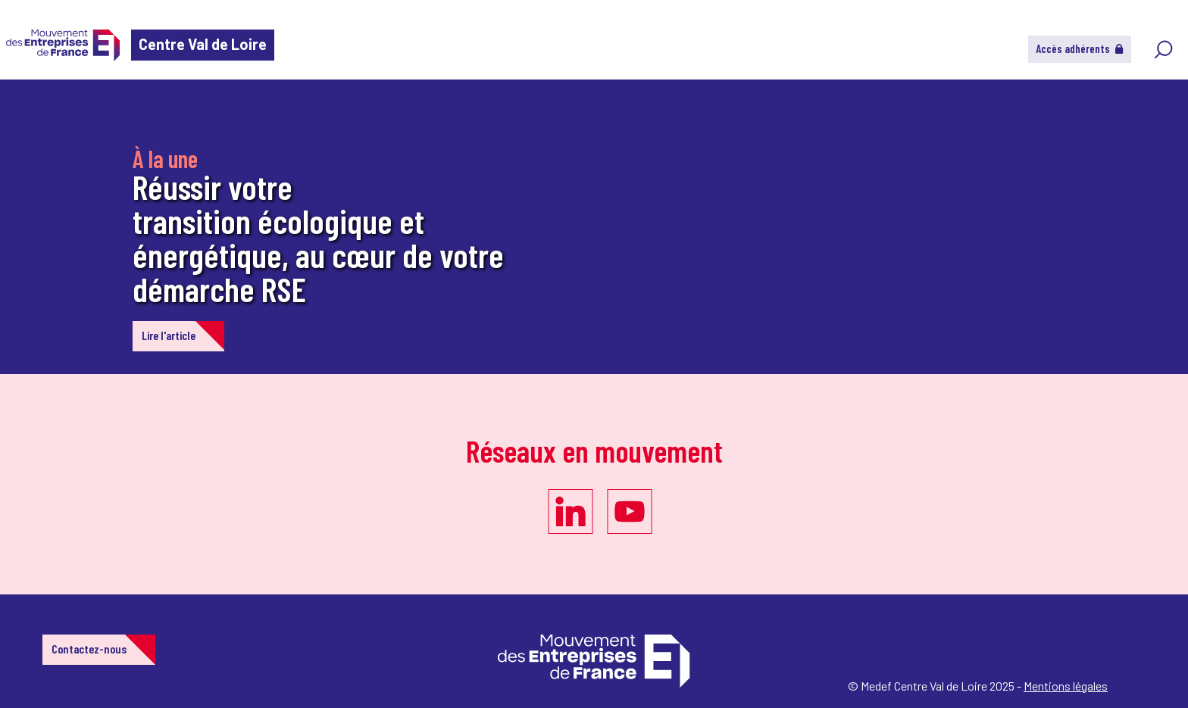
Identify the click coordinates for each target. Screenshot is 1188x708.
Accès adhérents (1080, 48)
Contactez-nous (89, 648)
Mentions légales (1066, 685)
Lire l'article (168, 335)
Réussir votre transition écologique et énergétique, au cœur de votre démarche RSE (318, 237)
